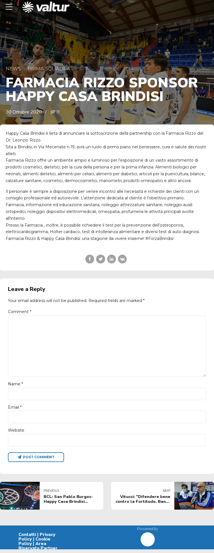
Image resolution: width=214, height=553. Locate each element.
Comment (19, 311)
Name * (15, 386)
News (13, 68)
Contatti (27, 538)
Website (16, 433)
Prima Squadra (49, 68)
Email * (15, 410)
